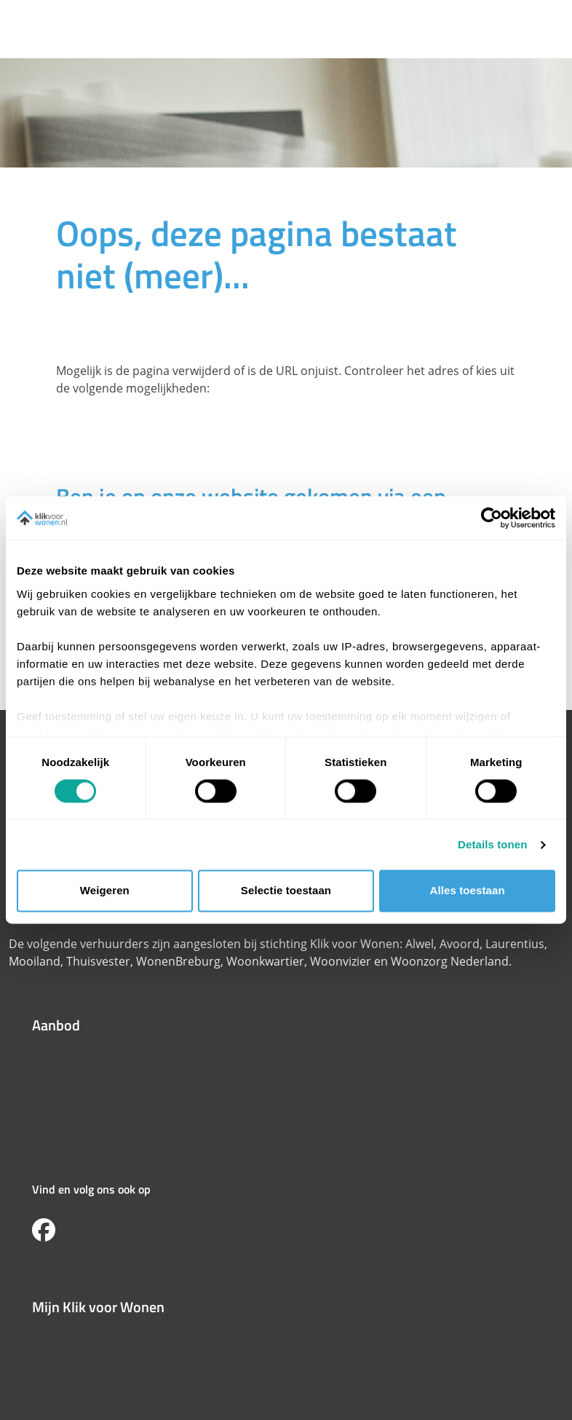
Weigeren (105, 891)
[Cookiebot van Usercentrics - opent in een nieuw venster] (491, 518)
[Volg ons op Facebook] (43, 1230)
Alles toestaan (467, 891)
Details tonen (492, 844)
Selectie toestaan (286, 891)
